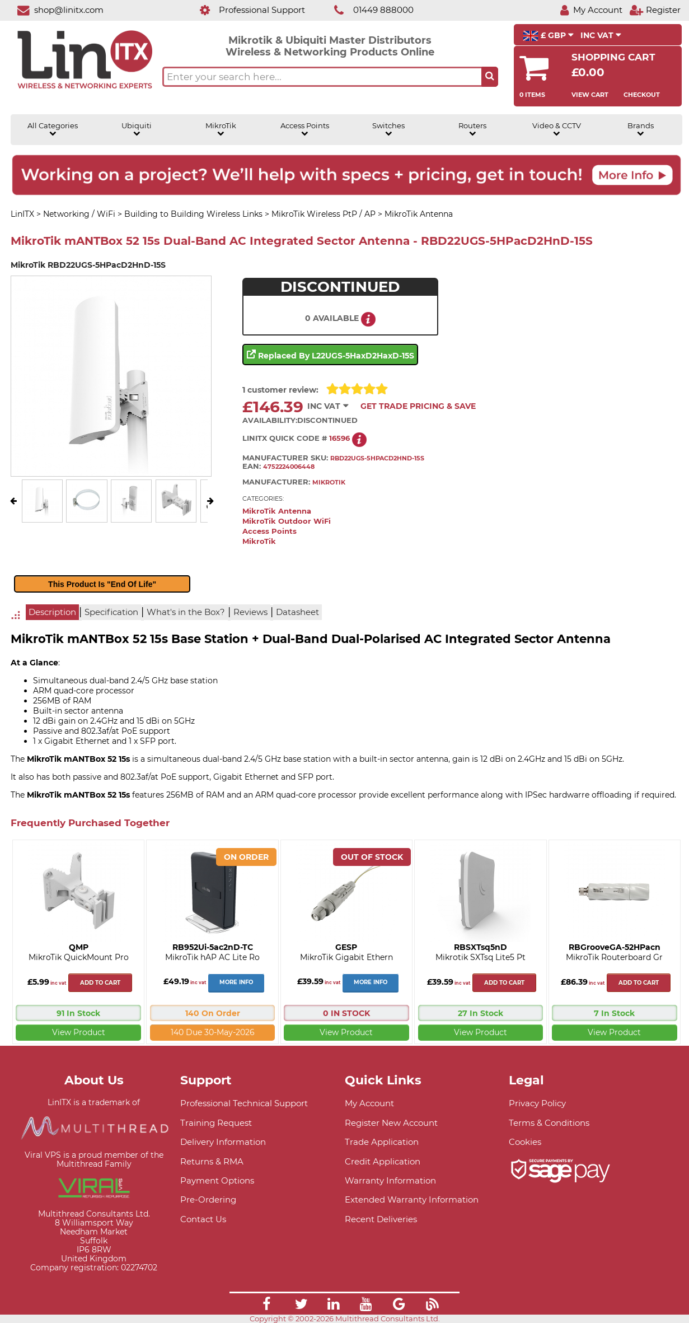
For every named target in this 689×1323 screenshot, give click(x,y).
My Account (369, 1103)
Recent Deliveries (381, 1219)
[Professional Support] (246, 9)
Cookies (525, 1141)
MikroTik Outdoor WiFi (286, 521)
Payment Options (217, 1180)
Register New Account (391, 1122)
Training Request (216, 1122)
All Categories (52, 129)
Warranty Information (390, 1180)
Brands (640, 129)
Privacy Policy (537, 1103)
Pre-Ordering (208, 1199)
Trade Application (382, 1141)
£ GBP (548, 35)
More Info (236, 982)
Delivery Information (223, 1141)
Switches (388, 129)
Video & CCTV (556, 129)
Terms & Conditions (549, 1122)
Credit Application (382, 1161)
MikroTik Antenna (276, 511)
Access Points (304, 129)
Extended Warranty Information (412, 1199)
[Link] (266, 1305)
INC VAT (600, 35)
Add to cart (100, 983)
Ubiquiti (136, 129)
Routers (472, 129)
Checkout (642, 95)
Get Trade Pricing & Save (418, 406)
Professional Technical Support (244, 1103)
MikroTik (220, 129)
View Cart (589, 95)
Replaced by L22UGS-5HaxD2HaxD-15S (330, 354)
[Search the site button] (489, 77)
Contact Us (203, 1219)
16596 (339, 438)
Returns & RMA (211, 1161)
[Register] (655, 9)
